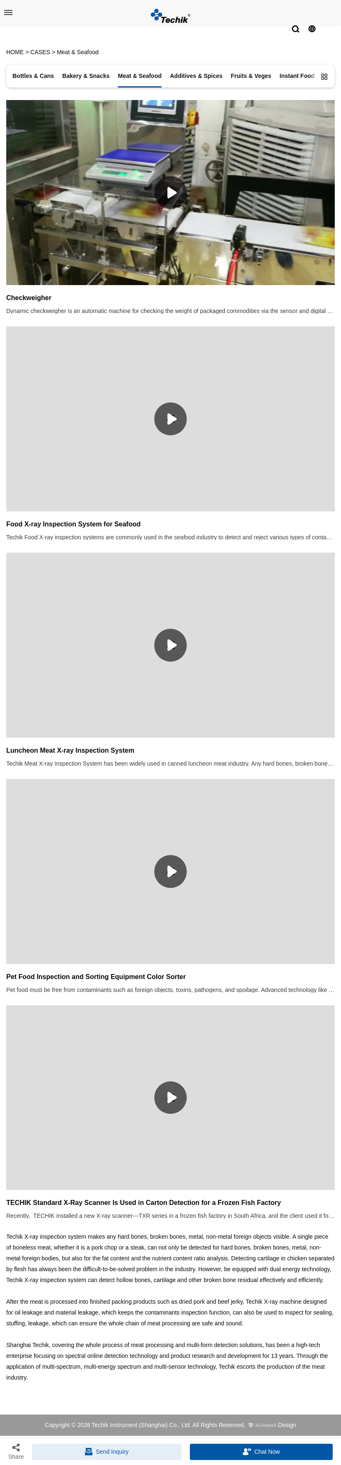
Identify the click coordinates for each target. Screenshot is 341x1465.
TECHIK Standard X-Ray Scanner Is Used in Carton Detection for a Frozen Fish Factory (143, 1202)
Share (16, 1451)
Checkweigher (28, 297)
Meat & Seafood (77, 52)
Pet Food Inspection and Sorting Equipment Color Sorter (96, 976)
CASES (40, 52)
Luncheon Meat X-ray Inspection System (70, 750)
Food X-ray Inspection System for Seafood (73, 524)
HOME (15, 52)
